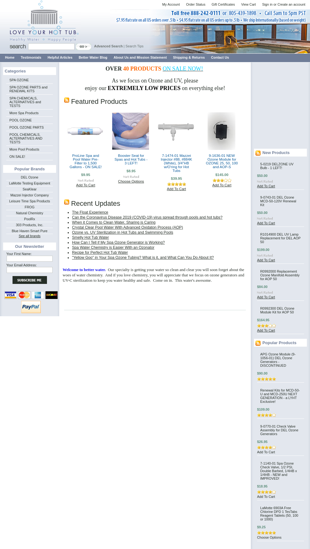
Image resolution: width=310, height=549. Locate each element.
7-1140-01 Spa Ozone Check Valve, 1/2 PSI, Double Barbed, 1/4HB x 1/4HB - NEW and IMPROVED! (278, 470)
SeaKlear (30, 189)
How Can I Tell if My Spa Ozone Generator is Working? (118, 242)
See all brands (30, 236)
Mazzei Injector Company (29, 195)
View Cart (248, 4)
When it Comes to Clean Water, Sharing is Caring (113, 222)
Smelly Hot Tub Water (90, 237)
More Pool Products (24, 149)
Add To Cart (85, 185)
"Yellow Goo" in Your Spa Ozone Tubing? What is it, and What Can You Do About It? (143, 257)
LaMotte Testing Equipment (29, 183)
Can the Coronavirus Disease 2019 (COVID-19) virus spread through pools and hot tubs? (147, 217)
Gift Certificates (223, 4)
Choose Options (131, 181)
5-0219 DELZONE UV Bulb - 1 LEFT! (276, 166)
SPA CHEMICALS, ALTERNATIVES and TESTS (25, 102)
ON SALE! (17, 156)
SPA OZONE (19, 80)
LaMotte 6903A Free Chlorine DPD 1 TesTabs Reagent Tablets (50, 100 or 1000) (279, 513)
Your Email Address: (21, 265)
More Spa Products (24, 113)
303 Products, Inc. (30, 225)
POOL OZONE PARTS (26, 127)
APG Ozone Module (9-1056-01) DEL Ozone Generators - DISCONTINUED (278, 359)
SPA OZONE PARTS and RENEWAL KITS (28, 89)
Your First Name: (19, 254)
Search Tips (134, 46)
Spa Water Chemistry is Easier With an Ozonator (113, 247)
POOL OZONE (20, 120)
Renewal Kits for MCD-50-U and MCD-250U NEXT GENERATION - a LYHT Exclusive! (280, 395)
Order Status (195, 4)
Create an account (291, 4)
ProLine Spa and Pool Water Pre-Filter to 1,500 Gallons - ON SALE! (86, 161)
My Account (171, 4)
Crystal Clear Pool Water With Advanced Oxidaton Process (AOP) (127, 227)
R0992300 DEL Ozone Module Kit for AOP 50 (277, 310)
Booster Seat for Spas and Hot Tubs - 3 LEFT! (131, 159)
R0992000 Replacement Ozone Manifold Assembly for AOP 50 (280, 275)
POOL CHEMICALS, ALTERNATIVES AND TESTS (25, 138)
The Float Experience (90, 212)
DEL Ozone (30, 177)
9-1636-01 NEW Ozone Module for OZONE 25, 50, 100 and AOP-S (222, 161)
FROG (29, 207)
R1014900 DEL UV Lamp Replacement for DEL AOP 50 (280, 238)
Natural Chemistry (29, 213)
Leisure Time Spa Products (29, 201)
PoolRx (29, 219)
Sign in (267, 4)
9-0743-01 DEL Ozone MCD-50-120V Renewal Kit (278, 201)
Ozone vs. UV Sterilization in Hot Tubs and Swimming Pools (122, 232)
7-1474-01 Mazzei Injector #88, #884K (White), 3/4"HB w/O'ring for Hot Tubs (176, 163)
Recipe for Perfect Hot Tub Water (100, 252)
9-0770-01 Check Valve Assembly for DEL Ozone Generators (279, 430)
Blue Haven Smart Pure (29, 231)
